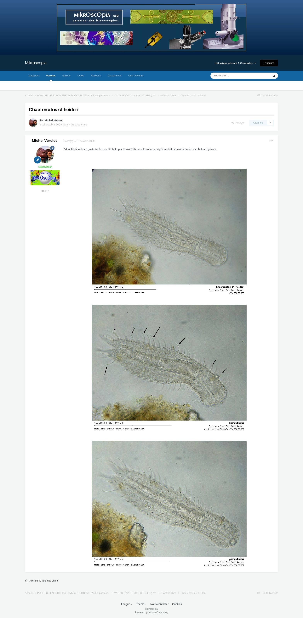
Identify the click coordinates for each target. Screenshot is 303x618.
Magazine (33, 75)
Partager (238, 122)
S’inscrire (269, 63)
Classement (114, 75)
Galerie (66, 75)
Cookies (177, 604)
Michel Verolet (53, 120)
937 (45, 191)
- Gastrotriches (78, 124)
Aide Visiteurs (135, 75)
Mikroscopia (36, 62)
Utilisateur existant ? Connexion (235, 63)
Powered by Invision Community (151, 612)
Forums (50, 77)
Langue (127, 604)
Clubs (80, 75)
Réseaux (96, 75)
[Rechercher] (232, 76)
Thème (141, 604)
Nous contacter (159, 604)
